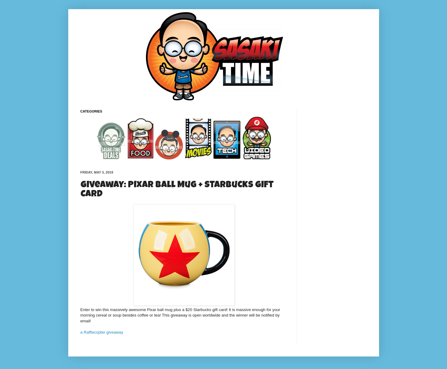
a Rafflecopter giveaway (101, 332)
